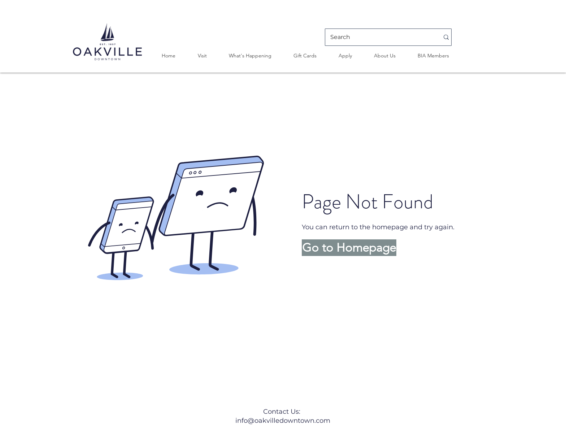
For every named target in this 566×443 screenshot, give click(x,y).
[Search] (379, 37)
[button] (202, 56)
